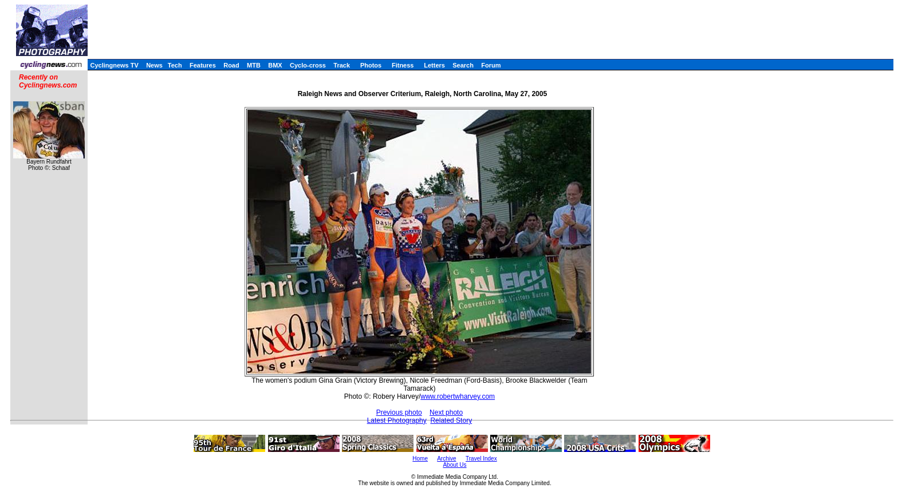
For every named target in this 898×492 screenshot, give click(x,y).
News (154, 65)
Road (231, 65)
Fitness (403, 65)
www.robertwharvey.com (457, 396)
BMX (275, 65)
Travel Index (481, 458)
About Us (454, 465)
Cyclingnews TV (114, 65)
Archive (446, 458)
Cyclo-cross (308, 65)
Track (341, 65)
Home (420, 458)
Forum (491, 65)
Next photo (446, 412)
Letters (434, 65)
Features (203, 65)
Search (463, 65)
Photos (370, 65)
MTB (254, 65)
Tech (175, 65)
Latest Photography (397, 420)
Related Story (451, 420)
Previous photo (399, 412)
